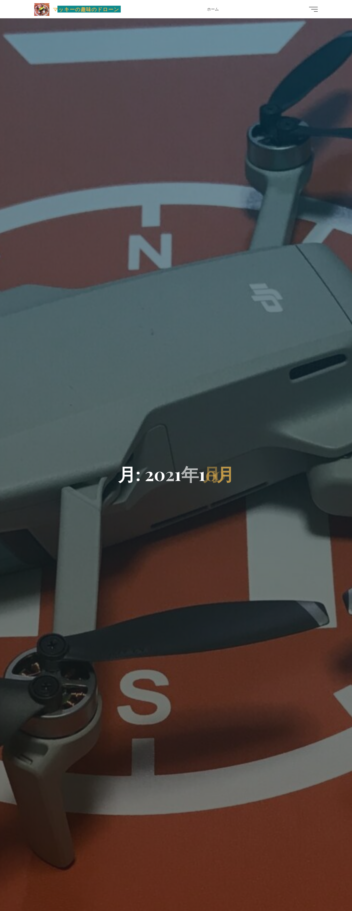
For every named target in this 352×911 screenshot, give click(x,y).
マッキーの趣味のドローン (86, 9)
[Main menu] (313, 9)
